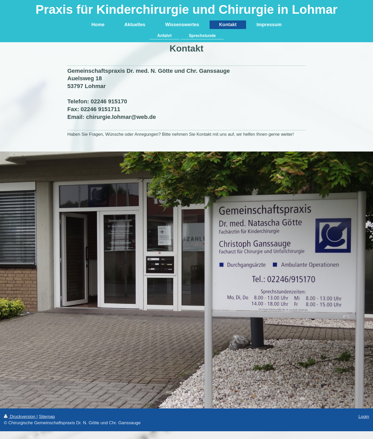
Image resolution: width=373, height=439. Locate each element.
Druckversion (20, 416)
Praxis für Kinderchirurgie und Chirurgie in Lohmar (186, 9)
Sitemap (47, 416)
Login (363, 416)
